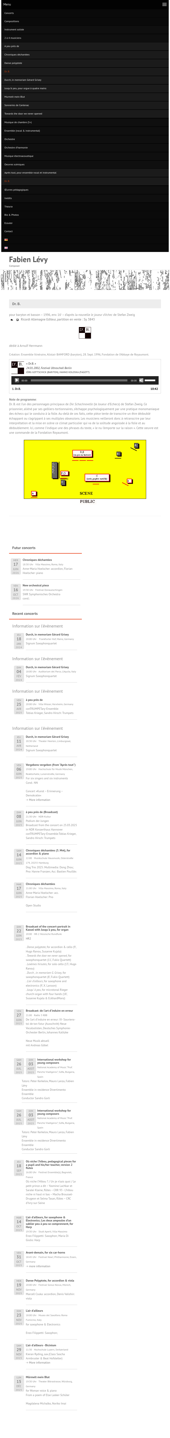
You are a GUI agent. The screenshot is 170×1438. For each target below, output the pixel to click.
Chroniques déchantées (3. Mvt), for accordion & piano (48, 851)
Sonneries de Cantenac (16, 105)
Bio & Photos (11, 214)
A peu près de (11, 46)
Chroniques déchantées (17, 54)
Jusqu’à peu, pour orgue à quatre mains (25, 88)
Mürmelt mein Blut (38, 1377)
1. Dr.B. (16, 389)
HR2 (28, 938)
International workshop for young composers (54, 1061)
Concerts (9, 13)
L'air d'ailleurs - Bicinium (41, 1345)
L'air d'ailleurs (34, 1311)
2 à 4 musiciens (12, 37)
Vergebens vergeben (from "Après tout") (51, 765)
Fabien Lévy (28, 259)
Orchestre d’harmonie (16, 147)
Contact (8, 231)
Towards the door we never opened (23, 113)
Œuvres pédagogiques (16, 189)
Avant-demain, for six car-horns (45, 1252)
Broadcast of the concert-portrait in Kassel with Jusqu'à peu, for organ (48, 928)
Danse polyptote (13, 63)
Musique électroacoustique (18, 156)
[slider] (79, 380)
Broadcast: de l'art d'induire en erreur (49, 1011)
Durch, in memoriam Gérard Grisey (22, 79)
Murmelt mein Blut (14, 96)
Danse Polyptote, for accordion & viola (50, 1280)
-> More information (38, 800)
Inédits (8, 198)
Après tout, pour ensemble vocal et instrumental (30, 172)
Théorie (8, 206)
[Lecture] (17, 380)
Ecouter (8, 223)
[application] (85, 380)
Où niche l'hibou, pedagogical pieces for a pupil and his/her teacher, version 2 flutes (51, 1164)
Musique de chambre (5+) (18, 122)
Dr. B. (7, 71)
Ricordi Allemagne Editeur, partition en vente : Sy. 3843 (52, 319)
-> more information (38, 1266)
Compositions (11, 21)
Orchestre (9, 139)
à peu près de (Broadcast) (42, 812)
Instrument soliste (14, 29)
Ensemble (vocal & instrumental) (22, 130)
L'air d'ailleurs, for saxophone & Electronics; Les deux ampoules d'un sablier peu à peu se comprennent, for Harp (49, 1222)
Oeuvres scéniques (14, 164)
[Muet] (141, 380)
